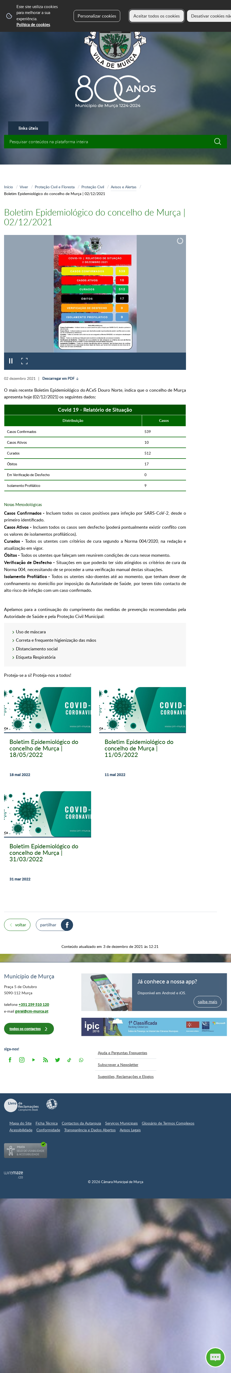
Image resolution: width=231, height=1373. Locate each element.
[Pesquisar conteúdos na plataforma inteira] (220, 141)
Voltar (20, 925)
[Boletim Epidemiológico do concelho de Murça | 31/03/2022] (47, 839)
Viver (24, 186)
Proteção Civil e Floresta (55, 186)
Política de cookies (33, 25)
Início (8, 186)
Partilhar (48, 925)
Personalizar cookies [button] (97, 16)
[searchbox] (115, 141)
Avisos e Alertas (123, 186)
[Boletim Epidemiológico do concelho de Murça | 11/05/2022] (142, 735)
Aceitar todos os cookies (156, 16)
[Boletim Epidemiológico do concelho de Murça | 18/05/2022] (47, 735)
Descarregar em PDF (58, 378)
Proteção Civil (92, 186)
